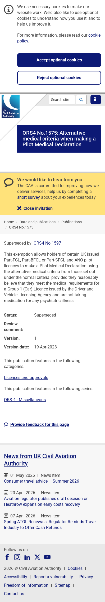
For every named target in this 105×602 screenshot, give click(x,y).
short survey (28, 197)
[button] (95, 99)
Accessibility (15, 576)
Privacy (86, 576)
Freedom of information (26, 585)
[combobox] (62, 99)
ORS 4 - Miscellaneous (25, 399)
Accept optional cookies (59, 59)
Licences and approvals (26, 377)
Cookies (75, 568)
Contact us (14, 593)
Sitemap (62, 585)
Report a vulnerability (53, 576)
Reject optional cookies (59, 77)
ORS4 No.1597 (47, 243)
